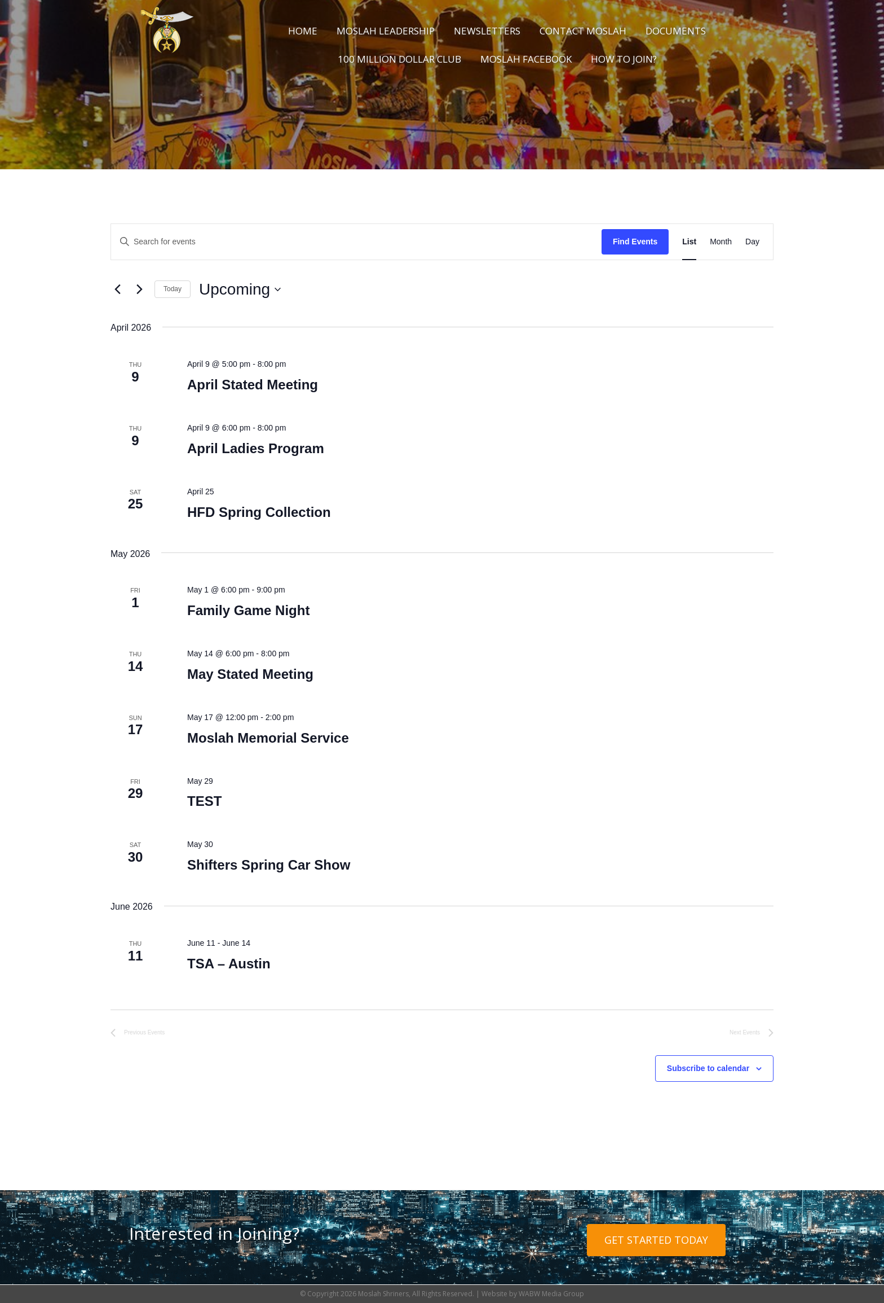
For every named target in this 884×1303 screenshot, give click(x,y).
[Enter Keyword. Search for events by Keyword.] (356, 242)
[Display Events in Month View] (721, 242)
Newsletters (487, 30)
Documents (676, 30)
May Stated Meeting (250, 674)
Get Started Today (656, 1240)
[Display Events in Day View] (752, 242)
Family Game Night (248, 610)
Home (302, 30)
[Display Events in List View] (689, 242)
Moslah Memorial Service (268, 737)
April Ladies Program (255, 448)
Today (172, 289)
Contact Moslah (583, 30)
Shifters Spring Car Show (268, 864)
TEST (204, 801)
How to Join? (624, 58)
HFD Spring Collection (259, 512)
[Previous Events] (117, 289)
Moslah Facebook (526, 58)
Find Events (635, 241)
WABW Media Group (551, 1293)
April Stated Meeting (252, 384)
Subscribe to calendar (708, 1068)
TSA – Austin (229, 963)
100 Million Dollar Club (399, 58)
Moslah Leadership (386, 30)
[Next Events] (139, 289)
